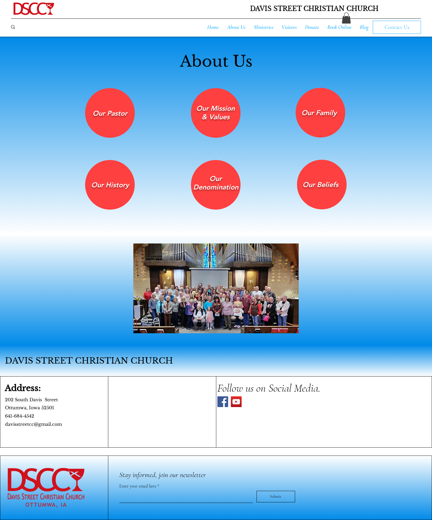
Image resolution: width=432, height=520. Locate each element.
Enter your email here (138, 486)
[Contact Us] (397, 27)
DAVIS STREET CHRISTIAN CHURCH (89, 361)
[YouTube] (236, 401)
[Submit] (275, 496)
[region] (110, 113)
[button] (346, 18)
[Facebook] (222, 401)
